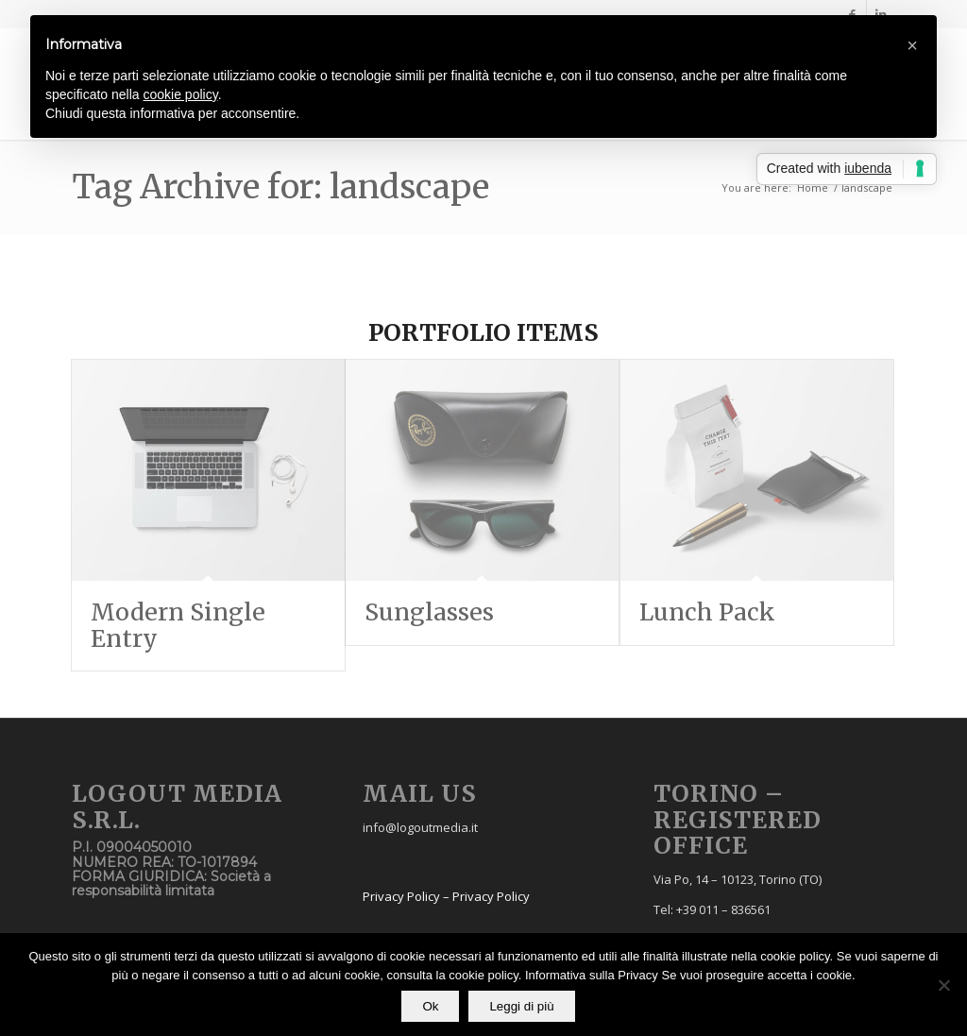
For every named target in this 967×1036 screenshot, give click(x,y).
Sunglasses (429, 612)
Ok (430, 1006)
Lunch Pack (707, 612)
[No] (943, 985)
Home (812, 187)
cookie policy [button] (181, 94)
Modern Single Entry (178, 625)
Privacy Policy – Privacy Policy (446, 896)
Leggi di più (521, 1006)
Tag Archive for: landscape (280, 187)
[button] (912, 45)
